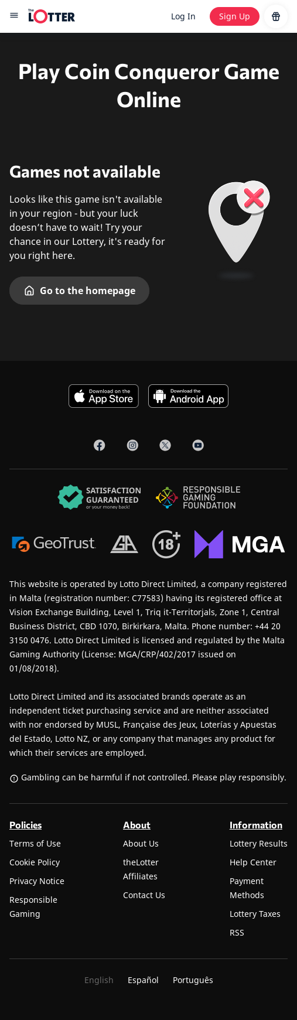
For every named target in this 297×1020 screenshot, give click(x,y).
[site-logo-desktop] (51, 16)
